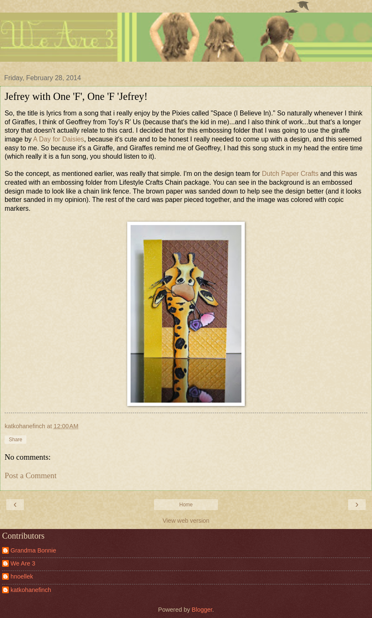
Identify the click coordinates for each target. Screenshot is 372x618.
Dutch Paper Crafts (290, 173)
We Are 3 (22, 563)
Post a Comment (31, 475)
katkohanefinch (30, 590)
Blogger (202, 609)
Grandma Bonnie (33, 550)
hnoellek (21, 576)
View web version (186, 520)
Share (15, 440)
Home (186, 505)
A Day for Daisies (58, 139)
